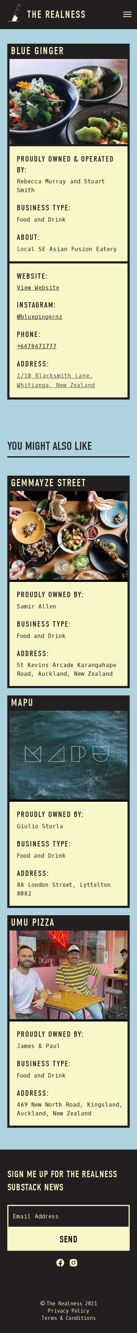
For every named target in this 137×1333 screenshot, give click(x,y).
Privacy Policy (68, 1311)
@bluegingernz (39, 317)
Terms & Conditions (68, 1318)
